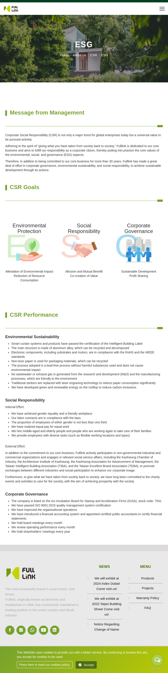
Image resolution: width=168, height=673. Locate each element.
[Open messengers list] (157, 660)
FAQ (147, 608)
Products (147, 578)
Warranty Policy (147, 598)
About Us (79, 55)
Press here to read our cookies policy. (44, 664)
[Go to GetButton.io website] (157, 668)
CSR (93, 55)
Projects (148, 588)
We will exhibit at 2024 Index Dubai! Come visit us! (106, 583)
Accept (86, 665)
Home (64, 55)
